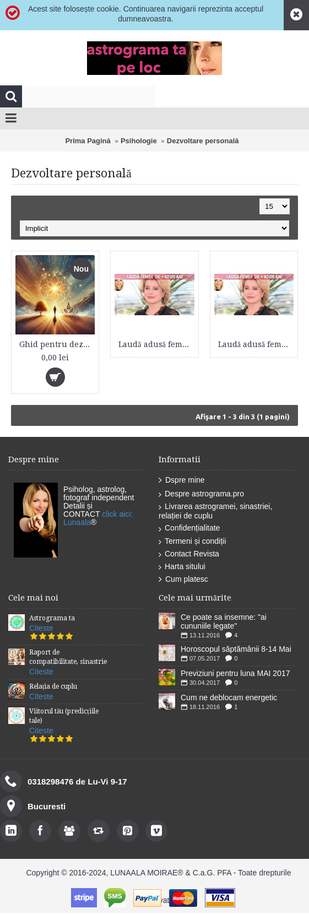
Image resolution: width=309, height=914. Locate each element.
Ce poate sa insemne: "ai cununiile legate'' (224, 621)
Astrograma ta (52, 618)
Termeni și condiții (192, 541)
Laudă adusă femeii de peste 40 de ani (156, 344)
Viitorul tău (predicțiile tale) (64, 715)
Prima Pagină (87, 141)
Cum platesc (183, 579)
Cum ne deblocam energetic (229, 697)
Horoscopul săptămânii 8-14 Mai (236, 649)
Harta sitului (182, 566)
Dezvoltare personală (203, 141)
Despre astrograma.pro (201, 494)
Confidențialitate (189, 528)
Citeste (41, 628)
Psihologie (139, 141)
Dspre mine (182, 480)
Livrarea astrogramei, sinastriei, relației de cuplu (215, 511)
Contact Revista (189, 554)
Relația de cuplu (53, 686)
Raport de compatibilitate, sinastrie (68, 657)
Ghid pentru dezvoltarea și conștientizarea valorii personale (57, 344)
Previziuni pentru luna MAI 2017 (235, 673)
